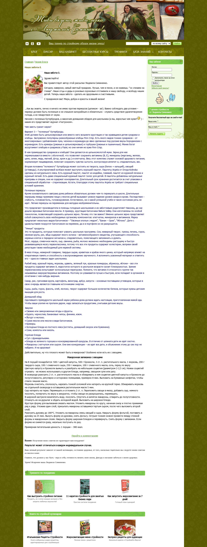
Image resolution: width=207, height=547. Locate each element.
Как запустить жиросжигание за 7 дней (125, 498)
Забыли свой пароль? (160, 88)
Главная (29, 61)
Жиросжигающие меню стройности (84, 537)
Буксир (48, 51)
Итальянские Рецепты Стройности (45, 537)
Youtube (39, 43)
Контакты (165, 51)
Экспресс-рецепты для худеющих (125, 537)
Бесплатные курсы (95, 51)
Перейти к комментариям (85, 435)
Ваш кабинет (67, 51)
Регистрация (157, 86)
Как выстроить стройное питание (44, 496)
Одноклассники (32, 43)
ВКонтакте (27, 43)
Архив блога (41, 61)
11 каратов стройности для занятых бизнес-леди (85, 498)
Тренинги (120, 51)
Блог (34, 51)
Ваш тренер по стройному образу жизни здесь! (76, 43)
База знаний (141, 51)
